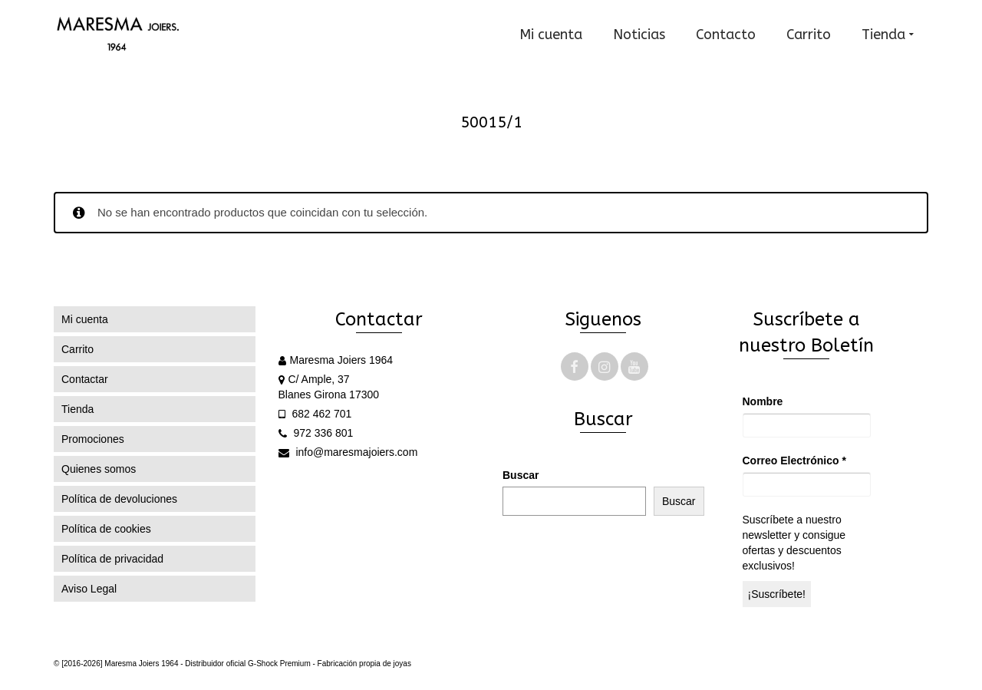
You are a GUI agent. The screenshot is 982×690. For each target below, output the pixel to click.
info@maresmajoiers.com (348, 452)
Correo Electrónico (794, 460)
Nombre (763, 401)
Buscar (521, 475)
